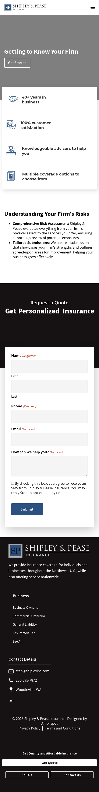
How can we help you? (37, 452)
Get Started (17, 62)
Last (14, 396)
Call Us (26, 775)
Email (23, 429)
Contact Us (72, 775)
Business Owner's (25, 607)
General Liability (25, 624)
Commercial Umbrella (29, 616)
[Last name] (49, 386)
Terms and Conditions (62, 728)
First (14, 376)
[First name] (49, 366)
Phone (23, 406)
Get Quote (50, 762)
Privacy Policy (29, 728)
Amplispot (49, 723)
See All (17, 641)
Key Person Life (24, 633)
